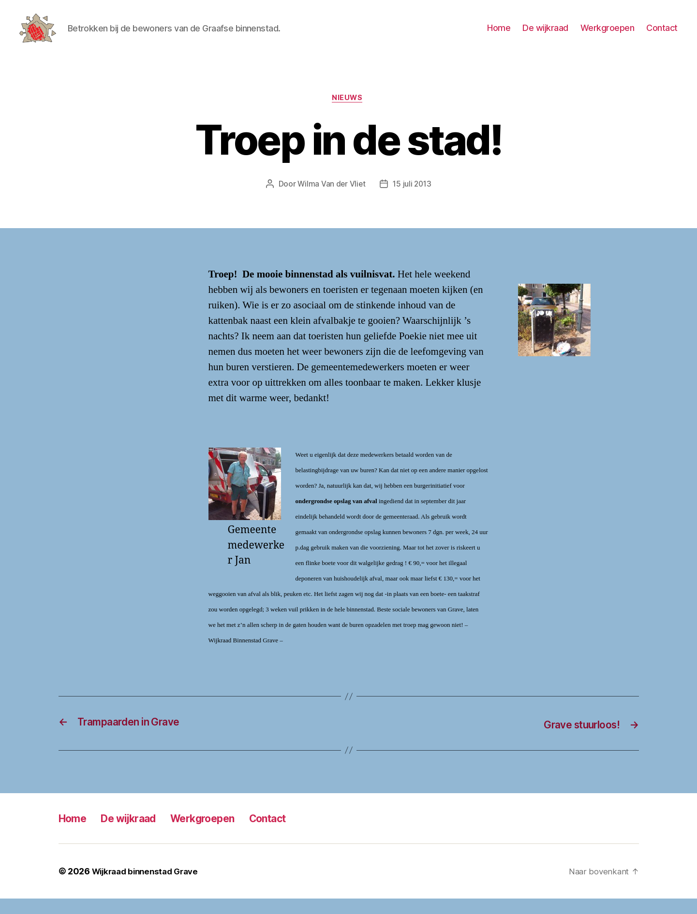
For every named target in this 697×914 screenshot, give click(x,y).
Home (498, 35)
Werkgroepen (607, 35)
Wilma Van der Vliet (330, 199)
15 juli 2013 (413, 199)
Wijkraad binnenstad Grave (149, 887)
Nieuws (348, 113)
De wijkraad (545, 35)
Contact (662, 35)
